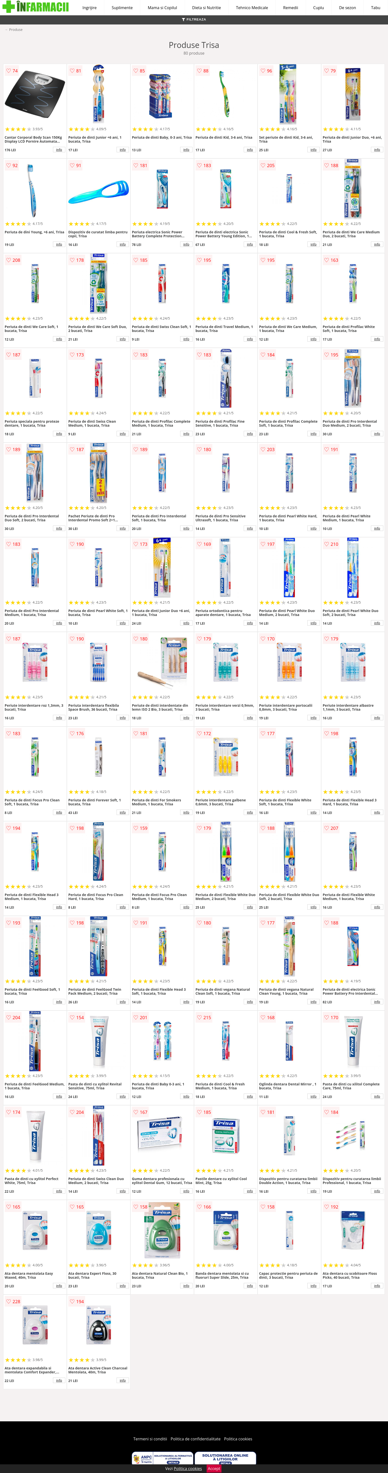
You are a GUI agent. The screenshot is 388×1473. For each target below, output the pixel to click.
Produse (16, 29)
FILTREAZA (194, 19)
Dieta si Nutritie (206, 7)
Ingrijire (89, 7)
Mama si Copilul (162, 7)
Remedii (290, 7)
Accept (214, 1468)
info (59, 149)
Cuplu (318, 7)
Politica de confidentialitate (196, 1439)
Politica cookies (238, 1439)
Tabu (375, 7)
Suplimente (122, 7)
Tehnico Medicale (252, 7)
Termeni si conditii (150, 1439)
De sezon (347, 7)
